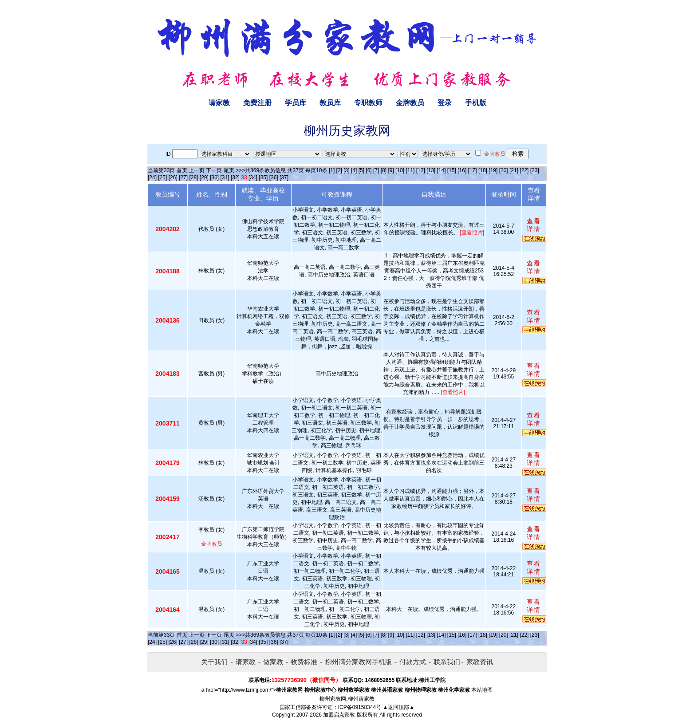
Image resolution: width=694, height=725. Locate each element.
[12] (420, 170)
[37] (284, 177)
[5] (361, 170)
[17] (472, 170)
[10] (399, 170)
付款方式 (412, 662)
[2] (339, 170)
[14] (441, 170)
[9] (391, 170)
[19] (493, 170)
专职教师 (368, 102)
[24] (152, 177)
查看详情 (534, 224)
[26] (173, 177)
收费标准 (304, 662)
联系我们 (447, 662)
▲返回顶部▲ (398, 707)
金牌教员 (410, 102)
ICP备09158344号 (359, 707)
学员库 (295, 102)
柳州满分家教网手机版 (358, 662)
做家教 (273, 662)
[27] (183, 177)
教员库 (330, 102)
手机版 (475, 102)
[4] (354, 170)
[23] (534, 170)
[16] (461, 170)
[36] (273, 177)
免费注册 (257, 102)
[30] (214, 177)
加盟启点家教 (339, 715)
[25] (162, 177)
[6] (368, 170)
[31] (225, 177)
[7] (376, 170)
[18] (482, 170)
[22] (524, 170)
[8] (383, 170)
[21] (513, 170)
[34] (252, 177)
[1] (332, 170)
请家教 (219, 102)
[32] (235, 177)
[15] (451, 170)
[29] (204, 177)
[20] (503, 170)
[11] (410, 170)
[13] (430, 170)
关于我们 (214, 662)
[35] (263, 177)
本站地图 (482, 690)
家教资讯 (479, 662)
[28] (193, 177)
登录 (445, 102)
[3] (346, 170)
